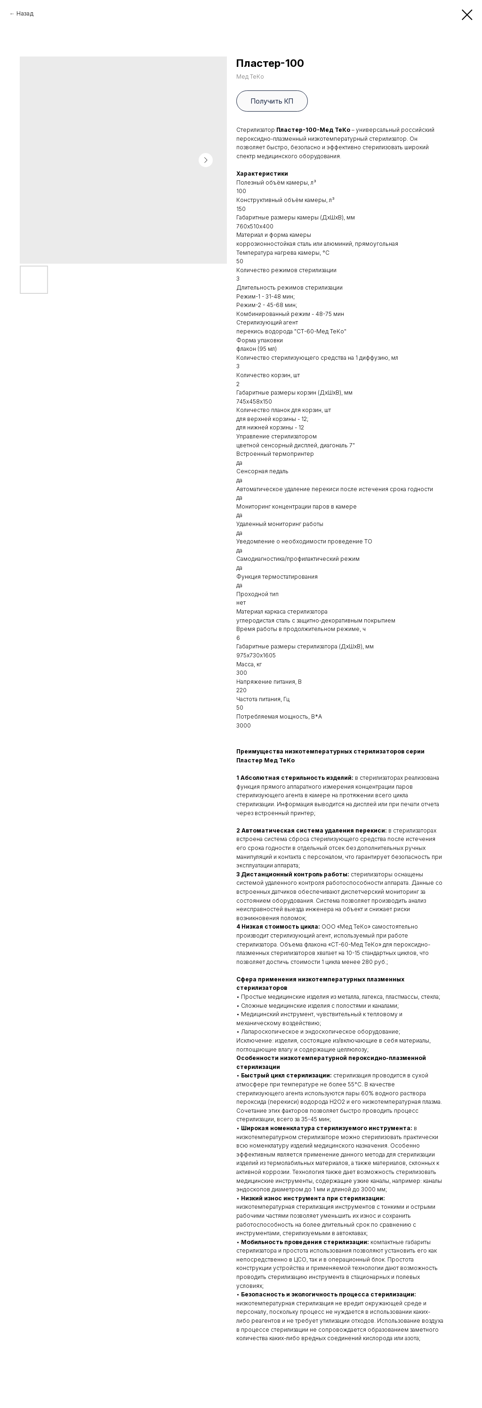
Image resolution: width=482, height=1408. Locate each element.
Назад (24, 13)
